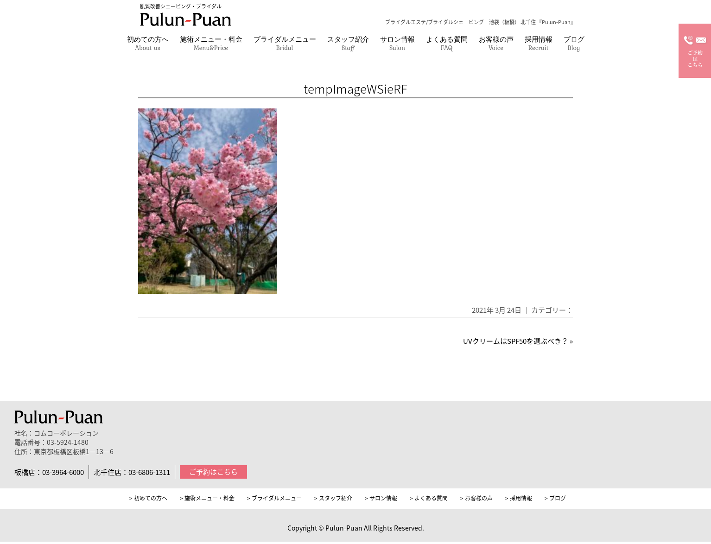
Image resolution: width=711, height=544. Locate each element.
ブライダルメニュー (285, 43)
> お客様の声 (476, 498)
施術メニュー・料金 (211, 43)
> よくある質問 (429, 498)
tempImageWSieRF (355, 88)
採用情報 (538, 43)
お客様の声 (496, 43)
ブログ (574, 43)
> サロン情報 (381, 498)
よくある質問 (447, 43)
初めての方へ (148, 43)
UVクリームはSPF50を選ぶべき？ (515, 341)
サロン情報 (397, 43)
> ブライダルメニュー (274, 498)
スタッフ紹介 (348, 43)
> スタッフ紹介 (333, 498)
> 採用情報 (518, 498)
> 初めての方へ (148, 498)
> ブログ (555, 498)
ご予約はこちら (213, 472)
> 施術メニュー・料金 (207, 498)
